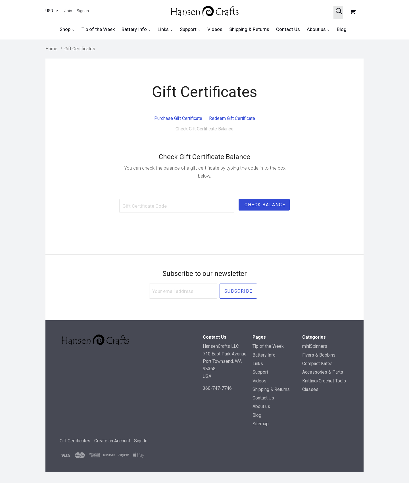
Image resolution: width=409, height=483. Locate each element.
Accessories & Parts (322, 372)
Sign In (140, 441)
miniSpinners (314, 346)
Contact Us (288, 29)
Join (68, 10)
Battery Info (136, 29)
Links (165, 29)
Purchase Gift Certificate (178, 118)
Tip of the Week (98, 29)
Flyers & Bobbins (318, 355)
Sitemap (261, 423)
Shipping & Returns (249, 29)
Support (190, 29)
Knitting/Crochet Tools (324, 381)
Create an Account (112, 441)
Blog (342, 29)
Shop (67, 29)
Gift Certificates (75, 441)
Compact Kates (317, 363)
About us (318, 29)
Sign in (83, 10)
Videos (214, 29)
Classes (310, 389)
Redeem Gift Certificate (232, 118)
